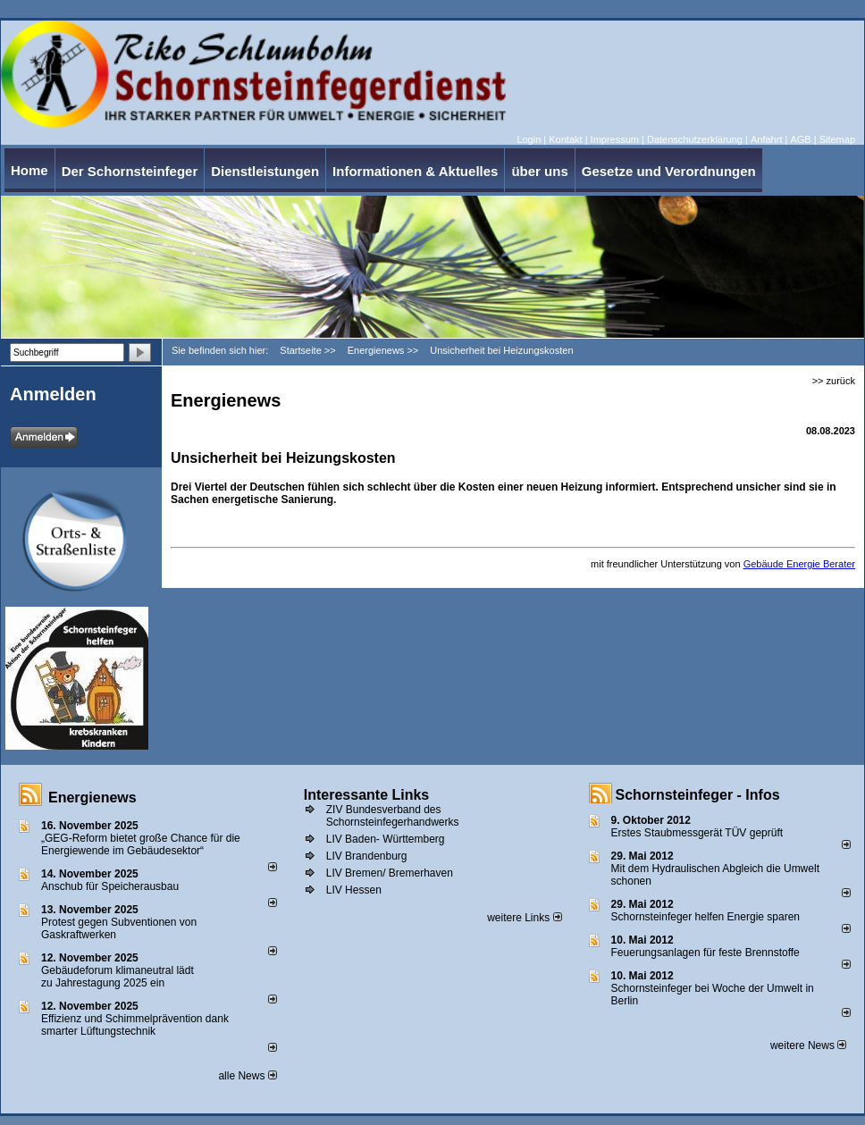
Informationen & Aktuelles (415, 171)
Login (528, 139)
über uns (539, 171)
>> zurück (833, 380)
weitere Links (524, 917)
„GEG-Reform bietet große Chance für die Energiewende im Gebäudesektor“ (140, 844)
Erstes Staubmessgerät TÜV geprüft (697, 833)
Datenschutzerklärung (695, 139)
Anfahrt (766, 139)
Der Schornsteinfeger (130, 171)
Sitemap (837, 139)
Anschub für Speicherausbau (110, 886)
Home (29, 170)
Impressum (615, 139)
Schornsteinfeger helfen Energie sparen (705, 917)
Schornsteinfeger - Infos (698, 794)
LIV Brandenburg (366, 856)
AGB (800, 139)
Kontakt (565, 139)
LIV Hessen (354, 890)
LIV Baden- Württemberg (385, 839)
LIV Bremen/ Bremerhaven (389, 873)
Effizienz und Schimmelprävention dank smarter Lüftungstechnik (135, 1024)
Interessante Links (367, 794)
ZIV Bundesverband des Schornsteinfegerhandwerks (392, 815)
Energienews (92, 797)
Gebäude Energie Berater (799, 563)
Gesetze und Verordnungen (669, 171)
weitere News (808, 1045)
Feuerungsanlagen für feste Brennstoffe (705, 952)
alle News (247, 1076)
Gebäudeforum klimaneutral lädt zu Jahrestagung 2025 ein (117, 976)
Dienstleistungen (265, 171)
